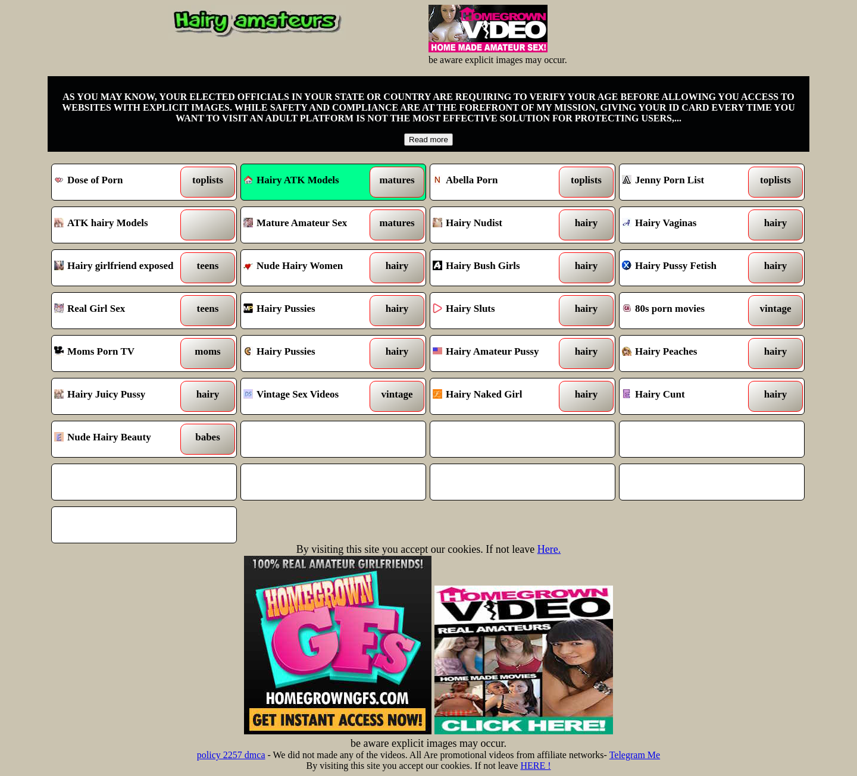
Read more (428, 139)
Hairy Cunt (688, 396)
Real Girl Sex (120, 310)
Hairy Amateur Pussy (499, 353)
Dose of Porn (120, 182)
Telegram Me (635, 755)
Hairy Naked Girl (499, 396)
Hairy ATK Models (291, 180)
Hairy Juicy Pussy (120, 396)
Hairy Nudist (499, 224)
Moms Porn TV (120, 353)
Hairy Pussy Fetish (688, 267)
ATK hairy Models (120, 224)
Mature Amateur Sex (309, 224)
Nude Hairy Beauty (120, 439)
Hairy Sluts (499, 310)
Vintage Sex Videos (309, 396)
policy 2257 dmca (231, 755)
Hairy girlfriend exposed (120, 267)
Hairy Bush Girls (499, 267)
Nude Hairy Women (309, 267)
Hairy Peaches (688, 353)
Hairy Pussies (309, 310)
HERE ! (535, 766)
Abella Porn (499, 182)
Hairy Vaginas (688, 224)
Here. (549, 549)
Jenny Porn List (688, 182)
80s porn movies (688, 310)
